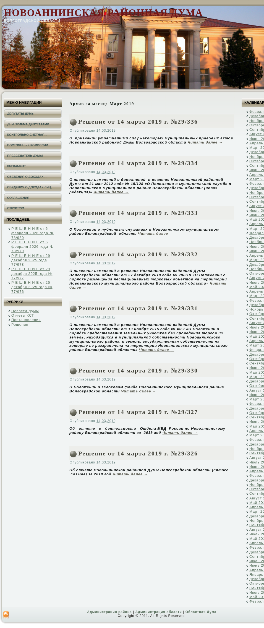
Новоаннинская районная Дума (103, 12)
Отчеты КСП (23, 315)
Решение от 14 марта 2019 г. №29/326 (138, 453)
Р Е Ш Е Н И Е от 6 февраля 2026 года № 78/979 (32, 246)
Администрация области (158, 612)
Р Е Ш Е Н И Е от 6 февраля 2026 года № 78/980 (32, 233)
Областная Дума (200, 612)
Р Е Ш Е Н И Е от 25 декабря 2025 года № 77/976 (32, 287)
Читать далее (205, 142)
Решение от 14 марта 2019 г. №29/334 (138, 163)
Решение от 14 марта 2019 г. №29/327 (138, 411)
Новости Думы (25, 311)
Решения (19, 324)
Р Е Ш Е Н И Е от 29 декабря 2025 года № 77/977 (32, 273)
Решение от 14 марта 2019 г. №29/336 (138, 121)
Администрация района (109, 612)
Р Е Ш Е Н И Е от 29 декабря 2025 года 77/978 (30, 260)
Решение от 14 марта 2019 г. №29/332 (138, 254)
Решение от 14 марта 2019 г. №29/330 (138, 370)
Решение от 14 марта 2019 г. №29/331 (138, 308)
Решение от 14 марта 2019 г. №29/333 (138, 212)
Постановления (26, 320)
